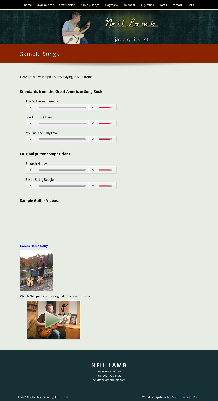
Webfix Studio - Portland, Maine (182, 397)
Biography (111, 5)
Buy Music (147, 5)
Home (28, 5)
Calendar (129, 5)
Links (191, 5)
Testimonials (67, 5)
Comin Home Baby (34, 246)
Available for (45, 5)
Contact (177, 5)
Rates (163, 5)
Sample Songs (90, 5)
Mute (93, 107)
